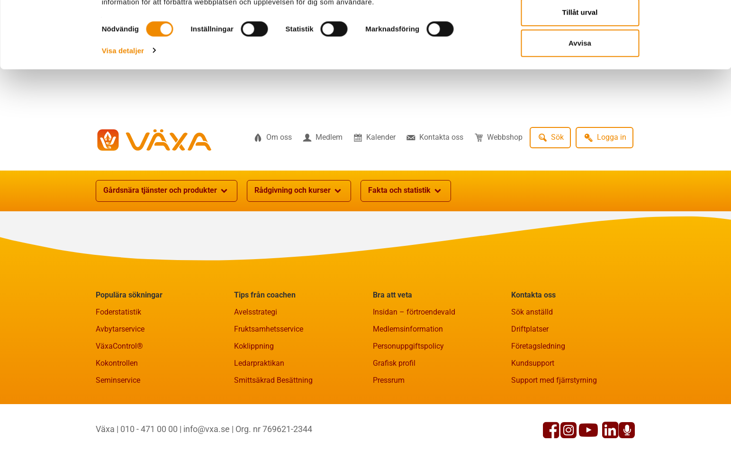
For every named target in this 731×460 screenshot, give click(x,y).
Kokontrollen (117, 363)
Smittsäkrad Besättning (273, 380)
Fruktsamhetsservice (268, 329)
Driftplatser (530, 329)
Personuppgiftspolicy (408, 346)
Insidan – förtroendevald (414, 311)
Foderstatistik (118, 311)
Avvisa (580, 87)
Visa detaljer (123, 94)
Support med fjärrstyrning (554, 380)
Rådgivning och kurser (298, 191)
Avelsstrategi (255, 311)
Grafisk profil (394, 363)
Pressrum (389, 380)
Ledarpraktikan (259, 363)
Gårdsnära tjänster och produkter (166, 191)
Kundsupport (532, 363)
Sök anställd (532, 311)
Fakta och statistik (405, 191)
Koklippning (254, 346)
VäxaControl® (119, 346)
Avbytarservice (120, 329)
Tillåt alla (580, 25)
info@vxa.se (206, 429)
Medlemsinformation (408, 329)
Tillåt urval (580, 56)
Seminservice (118, 380)
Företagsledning (538, 346)
